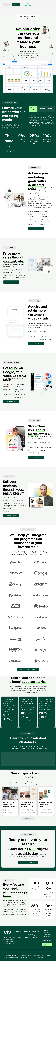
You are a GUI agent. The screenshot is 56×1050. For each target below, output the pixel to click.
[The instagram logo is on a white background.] (15, 628)
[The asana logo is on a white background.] (41, 584)
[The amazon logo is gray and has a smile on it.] (15, 650)
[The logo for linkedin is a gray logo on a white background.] (15, 639)
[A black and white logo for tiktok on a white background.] (41, 628)
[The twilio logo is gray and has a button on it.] (41, 606)
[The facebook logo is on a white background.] (41, 617)
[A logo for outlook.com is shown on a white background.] (15, 617)
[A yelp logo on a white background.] (41, 639)
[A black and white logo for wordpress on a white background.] (41, 661)
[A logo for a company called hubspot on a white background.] (41, 650)
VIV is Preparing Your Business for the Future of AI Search (27, 804)
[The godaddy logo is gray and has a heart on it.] (15, 661)
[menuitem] (21, 935)
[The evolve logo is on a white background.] (15, 562)
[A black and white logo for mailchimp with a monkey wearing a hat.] (15, 595)
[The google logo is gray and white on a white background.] (41, 573)
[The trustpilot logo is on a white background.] (15, 573)
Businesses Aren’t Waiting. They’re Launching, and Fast (9, 804)
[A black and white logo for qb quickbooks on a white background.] (41, 562)
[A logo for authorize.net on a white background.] (41, 595)
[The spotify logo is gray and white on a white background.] (15, 584)
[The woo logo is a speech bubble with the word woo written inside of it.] (15, 606)
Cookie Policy (49, 955)
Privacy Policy (32, 955)
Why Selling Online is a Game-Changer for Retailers (45, 804)
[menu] (53, 3)
